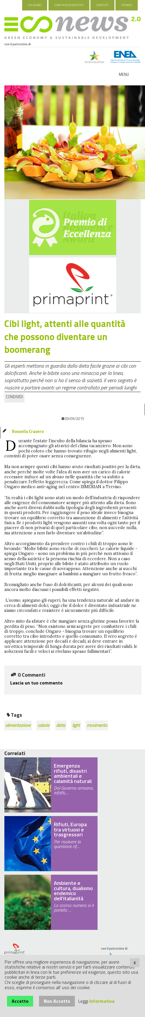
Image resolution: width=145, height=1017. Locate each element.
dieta (60, 725)
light (76, 725)
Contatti (102, 5)
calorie (43, 725)
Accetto (20, 1001)
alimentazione (18, 725)
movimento (97, 725)
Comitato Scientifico (69, 5)
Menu (124, 74)
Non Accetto (57, 1001)
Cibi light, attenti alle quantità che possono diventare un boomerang (64, 337)
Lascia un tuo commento (36, 682)
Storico (126, 5)
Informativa (101, 1001)
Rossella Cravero (28, 431)
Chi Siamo (34, 5)
